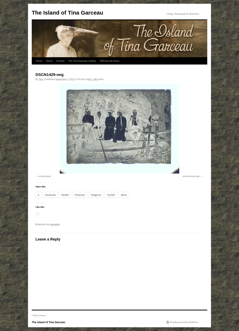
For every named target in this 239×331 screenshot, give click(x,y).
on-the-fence (44, 176)
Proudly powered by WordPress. (184, 322)
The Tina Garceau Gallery (82, 60)
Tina (41, 79)
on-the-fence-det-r (192, 176)
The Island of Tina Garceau (67, 13)
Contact (60, 60)
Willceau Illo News (109, 60)
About (49, 60)
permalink (55, 224)
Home (39, 60)
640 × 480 (92, 79)
